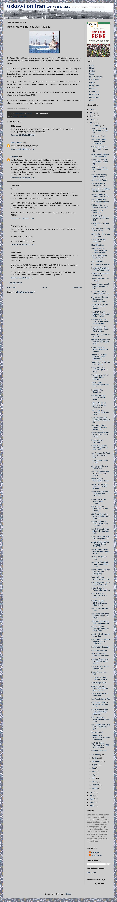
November (96, 755)
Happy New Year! (98, 136)
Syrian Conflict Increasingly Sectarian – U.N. (100, 385)
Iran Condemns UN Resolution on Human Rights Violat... (100, 329)
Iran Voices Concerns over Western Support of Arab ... (100, 551)
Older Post (78, 288)
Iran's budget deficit (98, 683)
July (93, 768)
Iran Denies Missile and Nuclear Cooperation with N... (100, 616)
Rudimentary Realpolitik (100, 647)
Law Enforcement (96, 77)
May (93, 775)
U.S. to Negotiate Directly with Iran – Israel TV (99, 595)
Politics (92, 83)
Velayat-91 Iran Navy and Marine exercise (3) (99, 149)
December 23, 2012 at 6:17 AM (22, 278)
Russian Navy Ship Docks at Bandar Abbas (98, 397)
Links (91, 100)
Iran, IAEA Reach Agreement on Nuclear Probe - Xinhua (100, 314)
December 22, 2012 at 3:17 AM (22, 218)
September (96, 761)
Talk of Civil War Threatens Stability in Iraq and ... (100, 412)
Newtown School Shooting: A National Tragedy (99, 509)
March (94, 781)
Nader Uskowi (16, 143)
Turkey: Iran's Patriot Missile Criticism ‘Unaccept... (99, 357)
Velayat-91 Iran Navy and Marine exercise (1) (99, 169)
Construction (94, 91)
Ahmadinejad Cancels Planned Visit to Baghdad (99, 307)
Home (45, 288)
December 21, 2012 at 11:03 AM (23, 135)
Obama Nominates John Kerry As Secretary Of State (100, 342)
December (96, 126)
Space (91, 74)
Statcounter (91, 872)
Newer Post (11, 288)
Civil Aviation (94, 80)
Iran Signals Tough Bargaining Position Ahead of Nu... (99, 427)
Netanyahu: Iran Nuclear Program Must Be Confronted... (100, 642)
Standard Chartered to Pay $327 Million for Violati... (99, 661)
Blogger (69, 894)
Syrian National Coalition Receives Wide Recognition (100, 572)
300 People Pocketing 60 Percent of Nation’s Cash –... (100, 516)
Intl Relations (94, 86)
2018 (92, 109)
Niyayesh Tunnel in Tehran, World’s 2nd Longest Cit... (99, 524)
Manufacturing (94, 97)
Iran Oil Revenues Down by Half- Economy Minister (100, 473)
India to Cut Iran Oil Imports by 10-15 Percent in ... (98, 405)
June (94, 771)
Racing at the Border (99, 750)
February (95, 785)
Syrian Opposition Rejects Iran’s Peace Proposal (99, 349)
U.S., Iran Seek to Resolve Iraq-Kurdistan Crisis (100, 719)
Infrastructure (94, 94)
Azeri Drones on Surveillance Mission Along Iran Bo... (99, 688)
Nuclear (92, 71)
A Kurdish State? (97, 261)
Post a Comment (15, 283)
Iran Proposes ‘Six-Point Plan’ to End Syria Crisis (100, 455)
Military (92, 68)
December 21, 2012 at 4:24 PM (22, 149)
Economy (92, 88)
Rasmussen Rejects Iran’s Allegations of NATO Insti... (99, 448)
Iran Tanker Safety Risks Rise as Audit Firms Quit (100, 727)
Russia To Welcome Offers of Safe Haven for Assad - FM (100, 321)
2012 (92, 123)
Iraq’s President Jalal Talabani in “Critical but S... (100, 420)
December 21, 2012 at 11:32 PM (23, 178)
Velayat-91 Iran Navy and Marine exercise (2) (99, 162)
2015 (92, 113)
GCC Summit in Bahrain (100, 265)
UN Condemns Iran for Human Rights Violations (99, 377)
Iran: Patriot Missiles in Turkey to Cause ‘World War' (100, 494)
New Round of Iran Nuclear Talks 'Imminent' (98, 501)
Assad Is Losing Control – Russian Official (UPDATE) (100, 544)
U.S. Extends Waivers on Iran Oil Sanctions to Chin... (100, 704)
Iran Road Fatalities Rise (100, 699)
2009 (92, 799)
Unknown (14, 157)
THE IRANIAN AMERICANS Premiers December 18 (100, 738)
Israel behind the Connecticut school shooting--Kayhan (99, 250)
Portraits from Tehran (99, 650)
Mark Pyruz (95, 852)
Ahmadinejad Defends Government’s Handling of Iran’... (99, 299)
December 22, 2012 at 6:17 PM (22, 244)
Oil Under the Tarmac (99, 180)
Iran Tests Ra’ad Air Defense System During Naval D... (98, 141)
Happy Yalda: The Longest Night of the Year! (99, 370)
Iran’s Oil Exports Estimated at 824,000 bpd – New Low (100, 745)
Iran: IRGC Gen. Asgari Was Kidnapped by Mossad (100, 486)
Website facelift (97, 732)
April (94, 778)
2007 (92, 806)
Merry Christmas (97, 245)
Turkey (15, 116)
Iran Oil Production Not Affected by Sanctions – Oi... (100, 531)
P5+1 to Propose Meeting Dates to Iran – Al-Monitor (100, 629)
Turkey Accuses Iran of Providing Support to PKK (100, 286)
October (95, 758)
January (95, 788)
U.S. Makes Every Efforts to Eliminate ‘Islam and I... (99, 603)
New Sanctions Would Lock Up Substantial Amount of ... (99, 712)
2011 (92, 792)
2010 (92, 796)
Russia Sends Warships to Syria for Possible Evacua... (100, 435)
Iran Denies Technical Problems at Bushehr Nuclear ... (100, 564)
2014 (92, 116)
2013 (92, 119)
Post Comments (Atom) (26, 292)
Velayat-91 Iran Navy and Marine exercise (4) (99, 131)
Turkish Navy (22, 116)
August (95, 765)
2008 (92, 802)
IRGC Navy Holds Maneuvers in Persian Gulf (100, 218)
